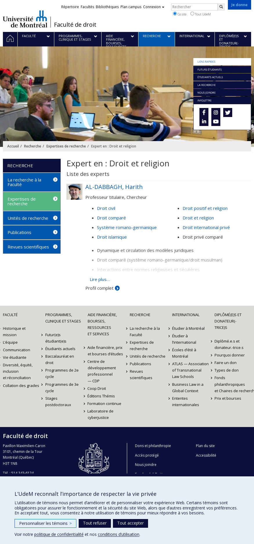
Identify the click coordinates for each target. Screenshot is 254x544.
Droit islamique (112, 237)
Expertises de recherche (66, 146)
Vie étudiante (14, 357)
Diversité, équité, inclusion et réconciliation (18, 371)
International (185, 314)
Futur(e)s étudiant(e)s (55, 338)
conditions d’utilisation (118, 534)
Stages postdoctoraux (58, 401)
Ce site (179, 14)
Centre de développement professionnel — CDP (102, 371)
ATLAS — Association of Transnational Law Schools (190, 370)
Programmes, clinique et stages (63, 318)
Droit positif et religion (205, 208)
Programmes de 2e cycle (62, 373)
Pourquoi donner (230, 355)
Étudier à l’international (184, 339)
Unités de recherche (28, 218)
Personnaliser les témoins (45, 523)
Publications (19, 232)
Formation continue (105, 403)
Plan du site (205, 445)
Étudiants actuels (60, 348)
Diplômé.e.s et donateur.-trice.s (229, 344)
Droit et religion (198, 218)
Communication (16, 349)
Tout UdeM (200, 14)
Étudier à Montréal (188, 328)
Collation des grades (21, 385)
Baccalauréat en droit (59, 359)
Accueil (13, 146)
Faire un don (226, 362)
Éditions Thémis (101, 396)
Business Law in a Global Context (187, 387)
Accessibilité (206, 455)
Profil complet (99, 288)
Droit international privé (206, 227)
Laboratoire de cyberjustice (101, 414)
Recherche (32, 146)
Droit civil (106, 208)
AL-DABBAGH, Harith (114, 187)
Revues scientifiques (28, 247)
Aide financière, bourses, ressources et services (102, 324)
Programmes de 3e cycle (62, 387)
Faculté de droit (75, 25)
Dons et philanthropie (153, 445)
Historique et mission (14, 331)
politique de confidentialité (59, 534)
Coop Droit (97, 388)
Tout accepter (130, 523)
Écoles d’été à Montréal (184, 353)
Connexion (153, 6)
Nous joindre (145, 464)
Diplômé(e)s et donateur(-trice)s (228, 321)
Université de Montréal (25, 19)
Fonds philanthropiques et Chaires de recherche (233, 384)
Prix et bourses (228, 398)
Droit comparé (111, 218)
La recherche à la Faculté (24, 182)
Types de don (227, 370)
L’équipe (10, 342)
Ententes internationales (185, 401)
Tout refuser (95, 523)
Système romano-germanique (127, 227)
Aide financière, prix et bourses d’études (105, 350)
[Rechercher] (221, 6)
